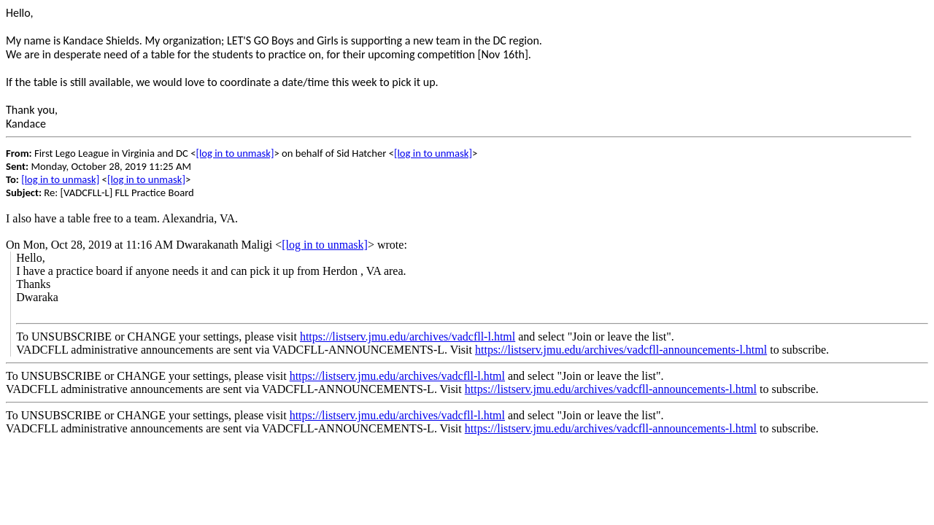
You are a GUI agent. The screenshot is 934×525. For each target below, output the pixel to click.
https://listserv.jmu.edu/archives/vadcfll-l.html (407, 336)
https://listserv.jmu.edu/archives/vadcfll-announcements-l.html (621, 349)
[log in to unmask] (235, 153)
